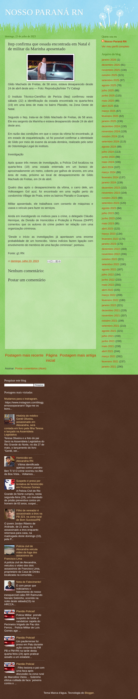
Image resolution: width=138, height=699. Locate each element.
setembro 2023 (110, 202)
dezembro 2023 (111, 187)
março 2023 (109, 233)
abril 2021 (107, 351)
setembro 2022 (110, 264)
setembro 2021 (110, 325)
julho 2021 (108, 335)
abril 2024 (107, 167)
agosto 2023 (109, 208)
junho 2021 (108, 341)
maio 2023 (108, 223)
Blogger (89, 692)
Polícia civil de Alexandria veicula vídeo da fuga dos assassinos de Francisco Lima (21, 552)
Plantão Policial (25, 663)
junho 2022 (108, 279)
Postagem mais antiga (78, 355)
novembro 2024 (111, 131)
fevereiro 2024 (110, 177)
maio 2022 (108, 284)
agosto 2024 (109, 146)
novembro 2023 (111, 192)
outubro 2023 (109, 197)
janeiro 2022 (109, 305)
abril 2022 (107, 289)
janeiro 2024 (109, 182)
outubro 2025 (109, 75)
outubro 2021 (109, 320)
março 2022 (109, 295)
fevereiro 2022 (110, 300)
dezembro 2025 (111, 64)
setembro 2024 (110, 141)
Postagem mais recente (24, 355)
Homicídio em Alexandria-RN (24, 459)
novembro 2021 (111, 315)
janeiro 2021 (109, 366)
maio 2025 (108, 100)
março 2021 (109, 356)
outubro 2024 (109, 136)
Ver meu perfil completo (115, 46)
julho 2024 (108, 151)
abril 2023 (107, 228)
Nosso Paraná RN (115, 41)
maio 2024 (108, 161)
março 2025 (109, 110)
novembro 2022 (111, 254)
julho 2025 (108, 90)
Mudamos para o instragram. (21, 398)
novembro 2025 (111, 69)
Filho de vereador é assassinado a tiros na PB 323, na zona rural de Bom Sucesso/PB (29, 515)
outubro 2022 (109, 259)
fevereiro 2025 (110, 116)
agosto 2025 (109, 85)
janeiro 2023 (109, 243)
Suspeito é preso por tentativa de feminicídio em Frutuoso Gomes (29, 484)
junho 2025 (108, 95)
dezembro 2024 (111, 126)
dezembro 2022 (111, 248)
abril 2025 (107, 105)
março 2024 (109, 172)
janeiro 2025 (109, 121)
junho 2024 (108, 156)
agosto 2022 (109, 269)
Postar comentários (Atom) (30, 368)
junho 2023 (108, 218)
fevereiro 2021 (110, 361)
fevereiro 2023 (110, 238)
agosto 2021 (109, 330)
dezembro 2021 (111, 310)
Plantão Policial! (25, 611)
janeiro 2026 (109, 59)
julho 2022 (108, 274)
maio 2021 (108, 346)
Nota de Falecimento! (28, 581)
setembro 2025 (110, 80)
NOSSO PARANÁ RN (44, 12)
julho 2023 (108, 213)
